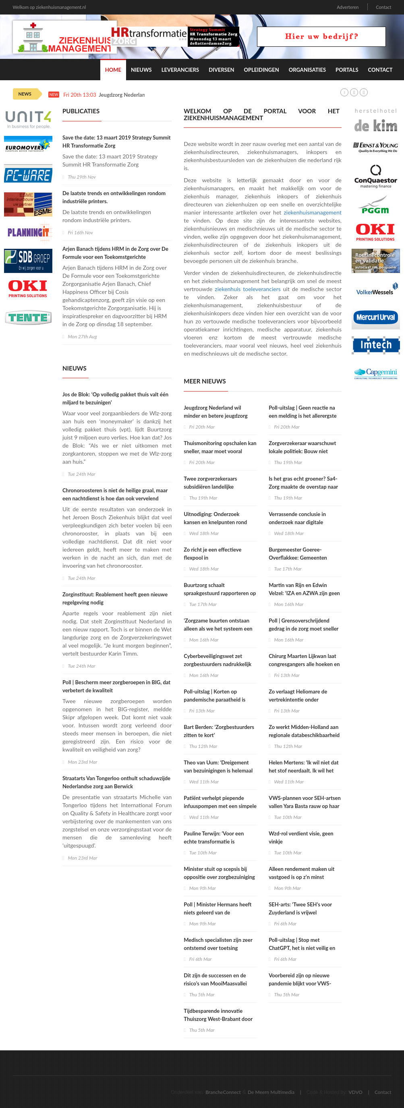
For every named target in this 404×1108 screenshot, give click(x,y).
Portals (347, 70)
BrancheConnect (223, 1092)
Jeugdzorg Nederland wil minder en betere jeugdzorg (215, 411)
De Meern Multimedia (271, 1092)
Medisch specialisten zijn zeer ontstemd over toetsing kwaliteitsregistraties (218, 948)
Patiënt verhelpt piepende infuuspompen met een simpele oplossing (220, 806)
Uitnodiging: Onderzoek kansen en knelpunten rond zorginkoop (215, 522)
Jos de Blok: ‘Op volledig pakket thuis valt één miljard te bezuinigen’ (115, 398)
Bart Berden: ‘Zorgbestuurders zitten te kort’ (219, 731)
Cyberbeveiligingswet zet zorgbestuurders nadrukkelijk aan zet (217, 664)
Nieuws (141, 70)
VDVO (355, 1092)
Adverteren (347, 7)
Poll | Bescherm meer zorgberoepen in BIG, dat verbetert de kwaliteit (116, 686)
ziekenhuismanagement (313, 212)
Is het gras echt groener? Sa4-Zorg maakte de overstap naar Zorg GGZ (303, 486)
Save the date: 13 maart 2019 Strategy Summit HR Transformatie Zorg (116, 141)
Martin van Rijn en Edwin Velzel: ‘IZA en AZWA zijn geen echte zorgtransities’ (304, 593)
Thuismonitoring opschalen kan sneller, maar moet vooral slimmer (220, 451)
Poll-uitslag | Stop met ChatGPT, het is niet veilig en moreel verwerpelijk (302, 948)
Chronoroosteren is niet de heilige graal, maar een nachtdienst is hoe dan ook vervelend (115, 494)
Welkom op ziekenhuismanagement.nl (49, 7)
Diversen (221, 70)
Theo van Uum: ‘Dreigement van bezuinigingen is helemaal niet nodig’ (218, 770)
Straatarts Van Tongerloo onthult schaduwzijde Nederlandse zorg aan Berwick (116, 782)
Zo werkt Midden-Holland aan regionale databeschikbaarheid (304, 731)
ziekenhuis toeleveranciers (248, 288)
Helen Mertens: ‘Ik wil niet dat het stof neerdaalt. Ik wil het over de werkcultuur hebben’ (303, 770)
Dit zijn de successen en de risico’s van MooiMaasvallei (215, 979)
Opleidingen (261, 70)
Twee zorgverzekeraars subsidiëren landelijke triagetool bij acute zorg (211, 486)
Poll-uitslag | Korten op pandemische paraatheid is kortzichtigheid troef (214, 699)
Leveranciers (180, 70)
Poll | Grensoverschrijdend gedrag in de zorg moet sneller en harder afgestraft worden (303, 628)
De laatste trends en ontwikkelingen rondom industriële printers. (114, 197)
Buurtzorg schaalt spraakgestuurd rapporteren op (220, 589)
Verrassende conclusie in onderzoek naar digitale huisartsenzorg (297, 522)
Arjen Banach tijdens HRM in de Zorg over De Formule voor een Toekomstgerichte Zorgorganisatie (115, 257)
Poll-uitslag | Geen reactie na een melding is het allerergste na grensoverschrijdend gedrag (304, 415)
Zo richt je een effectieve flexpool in (212, 553)
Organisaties (307, 70)
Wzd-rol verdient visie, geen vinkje (301, 837)
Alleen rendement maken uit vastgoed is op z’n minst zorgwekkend (301, 877)
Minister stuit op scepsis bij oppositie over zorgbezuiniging (219, 873)
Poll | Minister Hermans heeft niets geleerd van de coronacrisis (217, 912)
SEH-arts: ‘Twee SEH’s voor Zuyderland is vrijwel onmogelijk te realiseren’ (300, 912)
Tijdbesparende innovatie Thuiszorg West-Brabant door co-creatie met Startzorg (218, 1019)
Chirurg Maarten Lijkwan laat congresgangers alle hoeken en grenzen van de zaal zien (304, 664)
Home (113, 70)
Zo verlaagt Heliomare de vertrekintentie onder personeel (298, 699)
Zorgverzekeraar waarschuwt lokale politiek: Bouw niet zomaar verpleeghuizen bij (302, 451)
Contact (383, 7)
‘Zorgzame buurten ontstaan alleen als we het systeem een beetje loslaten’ (218, 628)
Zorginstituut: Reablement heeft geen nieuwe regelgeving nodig (115, 598)
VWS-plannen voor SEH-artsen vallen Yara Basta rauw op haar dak (305, 806)
